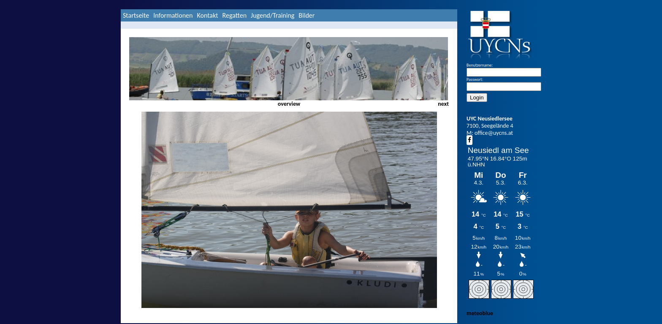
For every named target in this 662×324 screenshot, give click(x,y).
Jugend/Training (272, 15)
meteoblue (480, 313)
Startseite (136, 15)
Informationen (173, 15)
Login (477, 97)
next (443, 103)
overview (289, 103)
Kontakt (207, 15)
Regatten (234, 15)
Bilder (306, 15)
